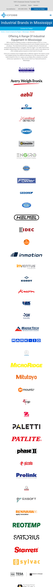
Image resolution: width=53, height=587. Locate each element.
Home (2, 32)
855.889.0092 (22, 9)
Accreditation (10, 9)
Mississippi (25, 32)
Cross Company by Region (13, 32)
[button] (50, 15)
